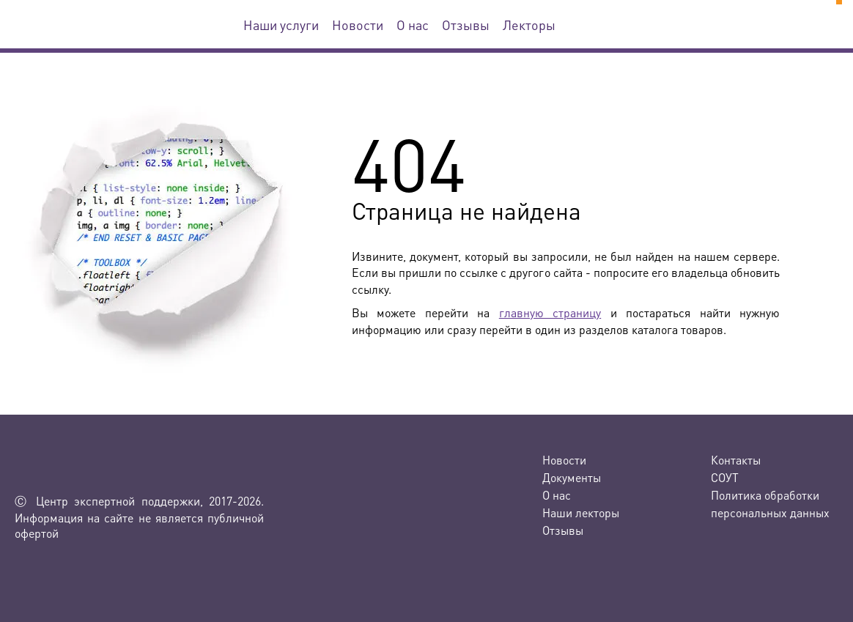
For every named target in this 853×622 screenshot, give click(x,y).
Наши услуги (281, 24)
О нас (412, 24)
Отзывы (466, 24)
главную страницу (550, 312)
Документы (571, 477)
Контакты (736, 459)
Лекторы (529, 24)
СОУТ (725, 477)
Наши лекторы (580, 512)
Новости (357, 24)
